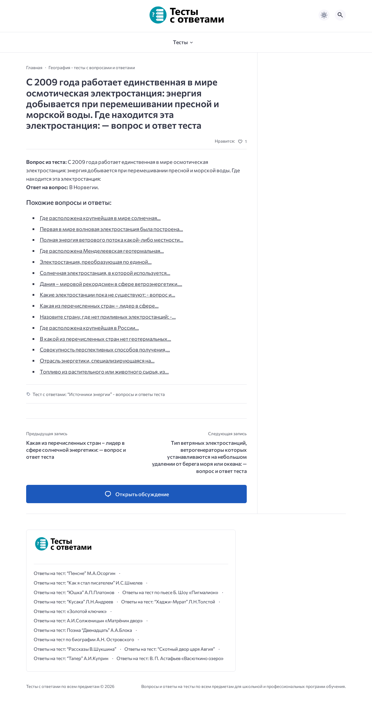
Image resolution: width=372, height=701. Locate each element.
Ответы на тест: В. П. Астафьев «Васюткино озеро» (170, 658)
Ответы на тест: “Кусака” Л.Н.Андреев (73, 601)
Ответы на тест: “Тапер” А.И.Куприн (71, 658)
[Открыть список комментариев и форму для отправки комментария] (136, 494)
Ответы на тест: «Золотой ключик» (70, 611)
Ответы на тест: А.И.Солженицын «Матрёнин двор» (88, 620)
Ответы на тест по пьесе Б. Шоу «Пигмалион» (170, 592)
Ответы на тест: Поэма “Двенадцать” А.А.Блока (83, 630)
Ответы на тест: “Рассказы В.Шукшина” (75, 649)
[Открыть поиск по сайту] (340, 15)
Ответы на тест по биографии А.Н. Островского (84, 639)
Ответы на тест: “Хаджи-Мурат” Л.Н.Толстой (168, 601)
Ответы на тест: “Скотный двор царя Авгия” (169, 649)
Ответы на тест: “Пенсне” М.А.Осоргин (74, 573)
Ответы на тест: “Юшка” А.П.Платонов (74, 592)
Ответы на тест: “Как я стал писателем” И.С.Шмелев (88, 582)
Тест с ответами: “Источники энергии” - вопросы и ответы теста (99, 394)
